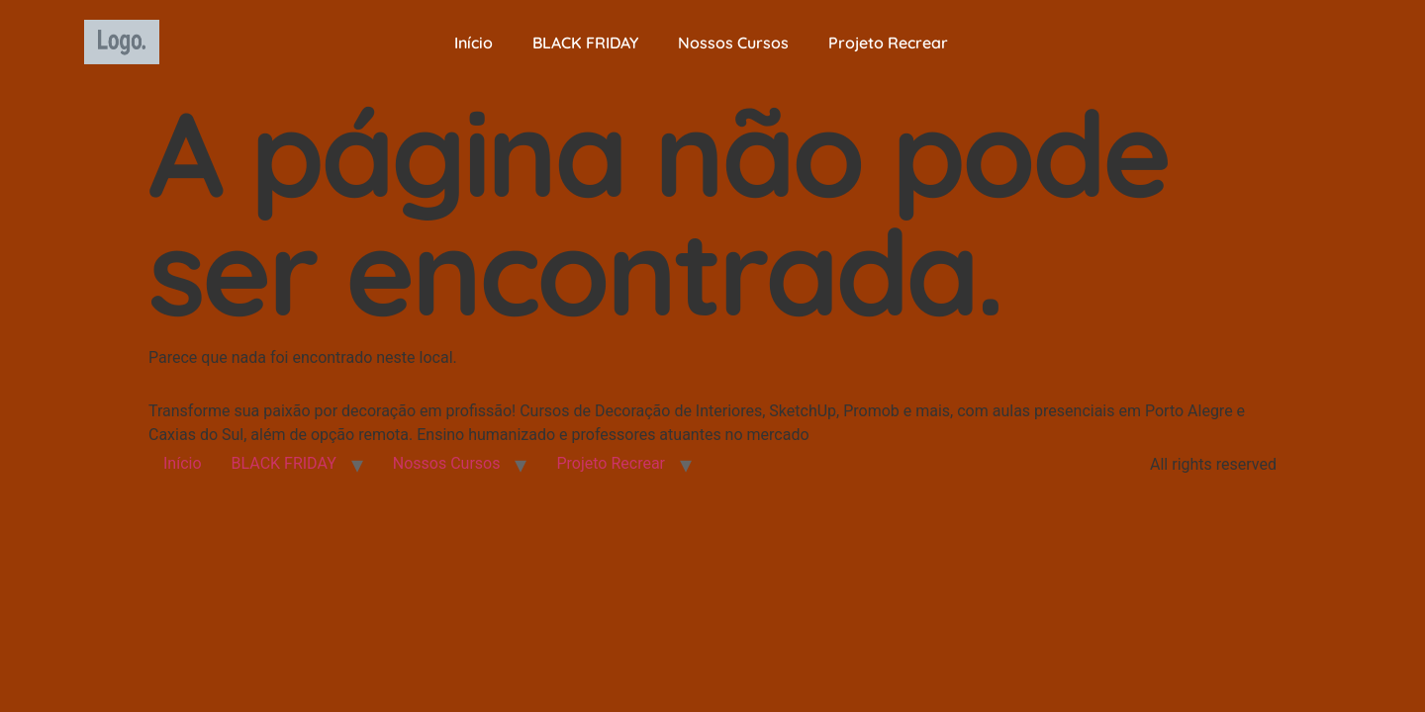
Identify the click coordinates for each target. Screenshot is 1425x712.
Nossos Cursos (733, 42)
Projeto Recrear (888, 42)
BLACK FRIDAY (585, 42)
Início (473, 42)
